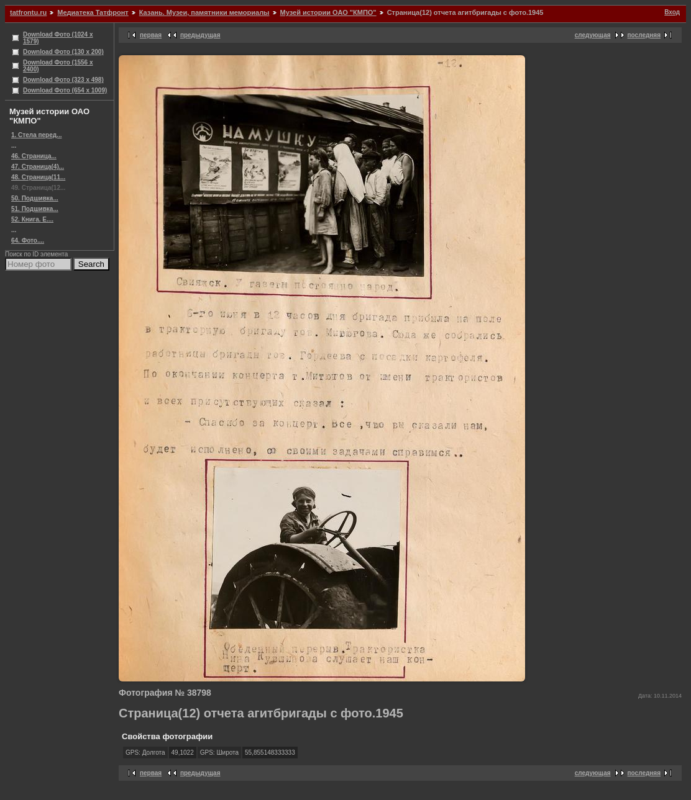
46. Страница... (34, 156)
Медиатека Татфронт (92, 12)
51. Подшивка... (34, 208)
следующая (593, 35)
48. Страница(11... (38, 177)
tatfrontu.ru (28, 12)
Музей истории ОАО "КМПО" (328, 12)
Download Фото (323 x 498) (63, 79)
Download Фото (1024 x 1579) (58, 38)
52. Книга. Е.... (32, 219)
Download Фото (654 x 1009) (65, 90)
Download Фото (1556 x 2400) (58, 66)
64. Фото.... (27, 240)
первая (151, 35)
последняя (644, 35)
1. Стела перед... (36, 135)
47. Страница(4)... (37, 166)
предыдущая (200, 35)
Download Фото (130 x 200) (63, 51)
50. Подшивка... (34, 198)
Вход (672, 12)
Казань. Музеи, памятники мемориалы (204, 12)
